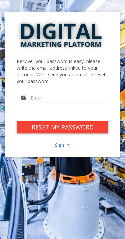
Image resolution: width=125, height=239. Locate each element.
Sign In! (62, 145)
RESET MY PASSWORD (63, 127)
